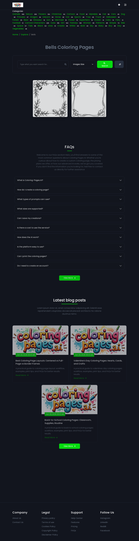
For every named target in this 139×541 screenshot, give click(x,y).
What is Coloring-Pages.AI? (30, 184)
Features (75, 522)
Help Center (77, 518)
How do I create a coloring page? (33, 194)
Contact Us (17, 522)
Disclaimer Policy (50, 534)
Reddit (103, 526)
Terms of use (48, 522)
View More (69, 282)
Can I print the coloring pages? (32, 260)
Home (15, 34)
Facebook (105, 530)
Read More (22, 382)
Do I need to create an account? (32, 270)
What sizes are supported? (30, 213)
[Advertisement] (69, 476)
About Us (16, 518)
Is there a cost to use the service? (33, 232)
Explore (24, 34)
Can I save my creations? (29, 222)
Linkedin (104, 522)
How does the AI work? (28, 241)
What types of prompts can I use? (33, 203)
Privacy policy (48, 518)
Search (105, 64)
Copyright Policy (49, 530)
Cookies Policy (48, 526)
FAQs (73, 530)
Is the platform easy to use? (30, 251)
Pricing (74, 526)
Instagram (105, 518)
